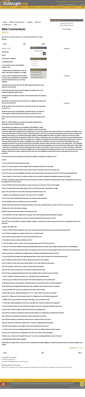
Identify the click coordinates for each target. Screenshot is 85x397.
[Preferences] (83, 7)
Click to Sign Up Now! (74, 1)
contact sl (54, 380)
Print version (35, 61)
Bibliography (35, 65)
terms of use (17, 380)
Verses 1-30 (6, 48)
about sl (61, 380)
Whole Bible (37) (37, 72)
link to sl (69, 380)
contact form (71, 383)
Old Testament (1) (37, 74)
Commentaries (17, 22)
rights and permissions (42, 380)
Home (4, 22)
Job (15, 24)
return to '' (76, 348)
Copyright (34, 63)
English (29, 22)
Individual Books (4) (37, 77)
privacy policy (27, 380)
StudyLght (12, 3)
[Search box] (36, 53)
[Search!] (44, 53)
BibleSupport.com (14, 361)
